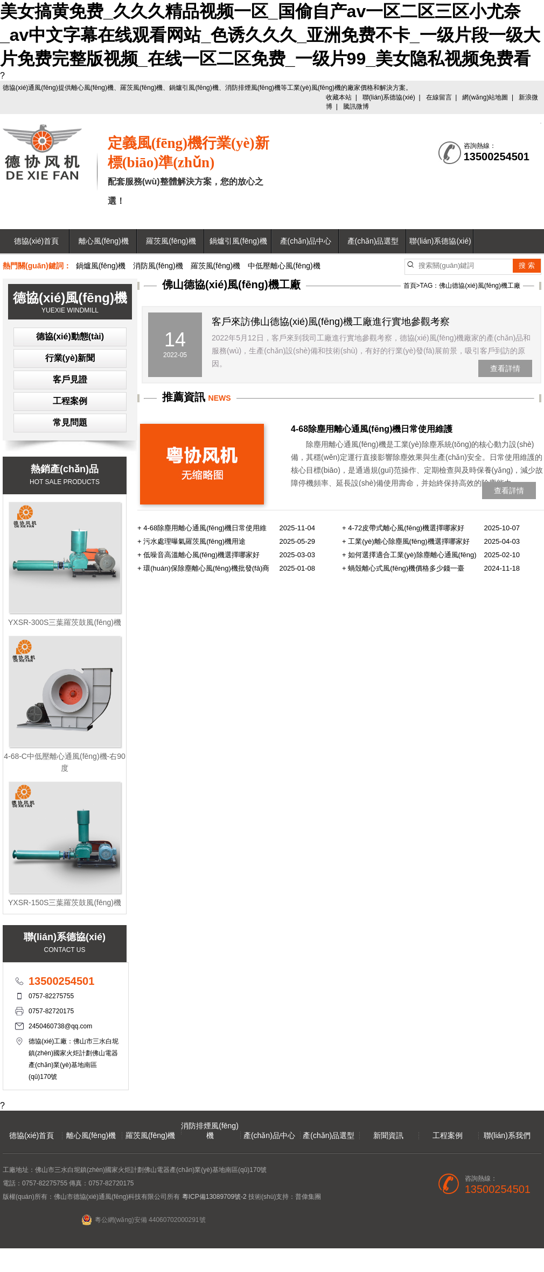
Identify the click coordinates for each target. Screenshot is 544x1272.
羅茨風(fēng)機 (171, 241)
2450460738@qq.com (60, 1026)
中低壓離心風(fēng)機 (284, 265)
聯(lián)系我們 (507, 1135)
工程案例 (70, 401)
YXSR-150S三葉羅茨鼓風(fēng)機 (64, 902)
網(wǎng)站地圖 (485, 97)
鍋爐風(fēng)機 (101, 265)
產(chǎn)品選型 (373, 241)
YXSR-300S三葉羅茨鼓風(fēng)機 (64, 622)
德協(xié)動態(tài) (70, 336)
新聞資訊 (388, 1135)
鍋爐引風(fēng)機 (238, 241)
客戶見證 (70, 379)
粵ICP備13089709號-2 (214, 1196)
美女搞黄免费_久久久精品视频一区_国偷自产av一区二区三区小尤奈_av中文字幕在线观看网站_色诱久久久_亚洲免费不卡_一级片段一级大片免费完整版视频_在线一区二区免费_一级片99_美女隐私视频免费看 (270, 35)
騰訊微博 (356, 106)
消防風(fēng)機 (158, 265)
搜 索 (527, 265)
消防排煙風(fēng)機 (210, 1130)
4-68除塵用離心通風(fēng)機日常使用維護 (371, 429)
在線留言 (439, 97)
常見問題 (70, 422)
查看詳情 (505, 368)
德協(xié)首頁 (36, 241)
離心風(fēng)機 (104, 241)
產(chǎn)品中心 (306, 241)
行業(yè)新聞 (70, 358)
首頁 (409, 285)
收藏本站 (339, 97)
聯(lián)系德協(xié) (388, 97)
